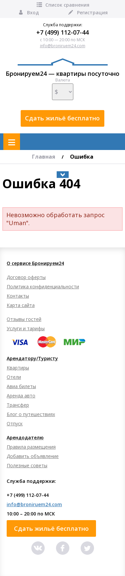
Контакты (18, 296)
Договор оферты (26, 277)
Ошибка (81, 156)
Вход (28, 12)
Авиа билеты (21, 386)
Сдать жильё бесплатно (62, 118)
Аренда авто (21, 395)
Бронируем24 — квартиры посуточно (62, 67)
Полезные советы (27, 465)
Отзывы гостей (24, 319)
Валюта (62, 88)
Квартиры (18, 367)
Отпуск (15, 423)
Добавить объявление (33, 456)
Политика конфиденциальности (43, 286)
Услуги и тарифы (26, 328)
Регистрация (87, 12)
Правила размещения (31, 447)
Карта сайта (21, 305)
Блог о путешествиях (31, 414)
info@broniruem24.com (62, 46)
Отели (14, 377)
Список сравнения (62, 5)
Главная (43, 156)
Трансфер (18, 405)
